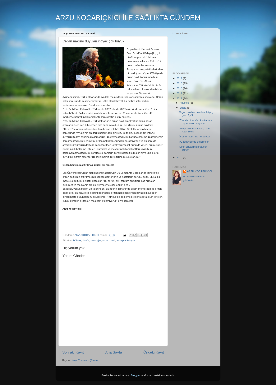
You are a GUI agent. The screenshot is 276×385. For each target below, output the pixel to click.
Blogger (135, 375)
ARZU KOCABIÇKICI (199, 171)
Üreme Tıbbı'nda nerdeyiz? (194, 136)
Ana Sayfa (113, 352)
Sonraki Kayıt (73, 352)
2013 (180, 88)
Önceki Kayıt (153, 352)
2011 (180, 98)
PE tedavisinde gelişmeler (194, 141)
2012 (180, 93)
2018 (180, 83)
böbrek (77, 240)
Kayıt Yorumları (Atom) (85, 360)
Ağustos (185, 102)
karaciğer (95, 240)
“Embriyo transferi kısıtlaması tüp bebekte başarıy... (196, 122)
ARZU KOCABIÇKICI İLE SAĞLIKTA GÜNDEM (128, 18)
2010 (180, 157)
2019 (180, 78)
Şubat (183, 107)
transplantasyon (126, 240)
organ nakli (109, 240)
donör (86, 240)
